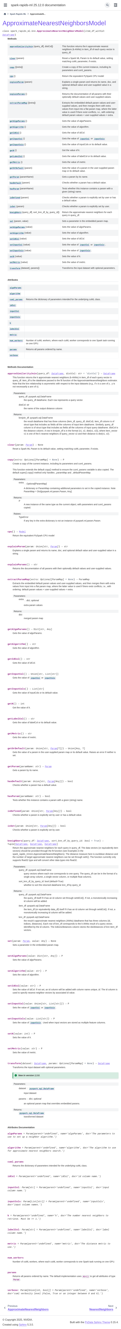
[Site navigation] (5, 5)
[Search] (107, 5)
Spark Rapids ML (18, 14)
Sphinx (23, 1324)
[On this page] (115, 5)
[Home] (5, 14)
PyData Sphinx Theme (97, 1322)
